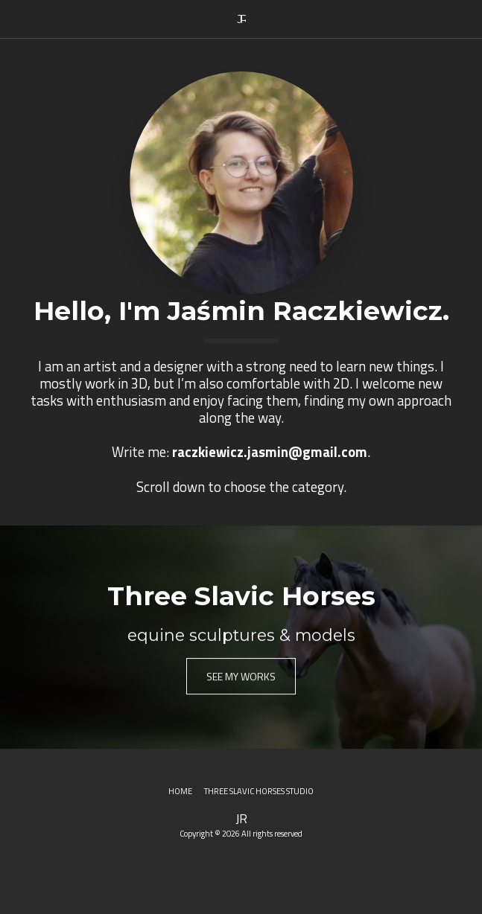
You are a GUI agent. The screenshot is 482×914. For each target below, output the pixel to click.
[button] (16, 18)
